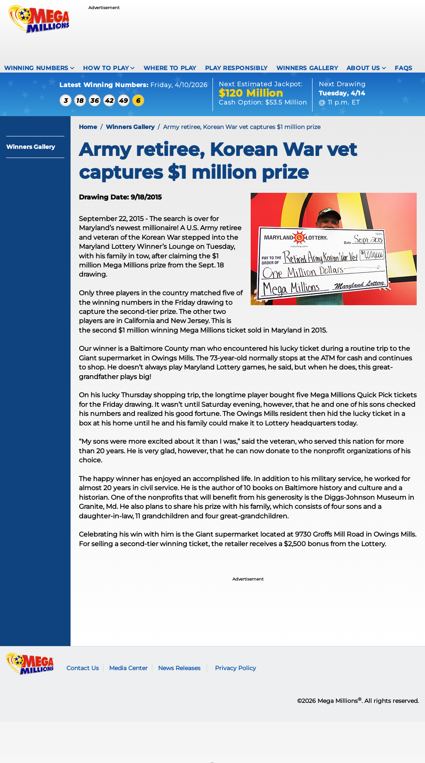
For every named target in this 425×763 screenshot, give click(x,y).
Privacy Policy (235, 674)
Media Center (128, 674)
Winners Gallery (307, 68)
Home (88, 133)
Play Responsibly (236, 68)
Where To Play (170, 68)
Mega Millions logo (30, 670)
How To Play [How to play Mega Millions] (106, 68)
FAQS (404, 68)
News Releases (179, 674)
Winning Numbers (36, 68)
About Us (363, 68)
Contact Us (82, 674)
